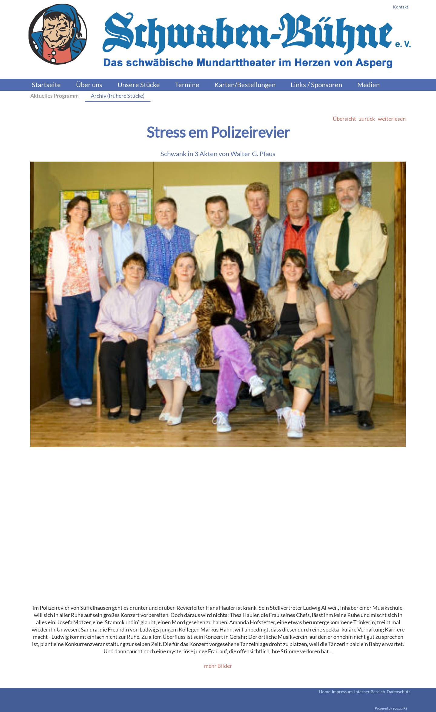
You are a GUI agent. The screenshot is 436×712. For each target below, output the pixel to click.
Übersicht (344, 118)
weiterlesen (392, 118)
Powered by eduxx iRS (391, 708)
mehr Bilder (218, 665)
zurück (367, 118)
